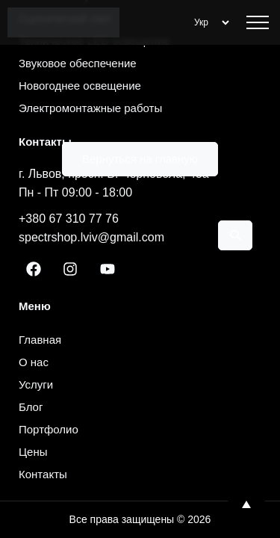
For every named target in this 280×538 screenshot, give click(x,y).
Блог (31, 407)
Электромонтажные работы (90, 108)
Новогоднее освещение (80, 85)
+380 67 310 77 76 (69, 218)
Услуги (36, 384)
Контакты (43, 474)
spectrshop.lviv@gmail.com (91, 237)
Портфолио (48, 429)
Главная (40, 339)
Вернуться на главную (140, 158)
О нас (34, 362)
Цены (33, 451)
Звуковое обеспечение (78, 63)
